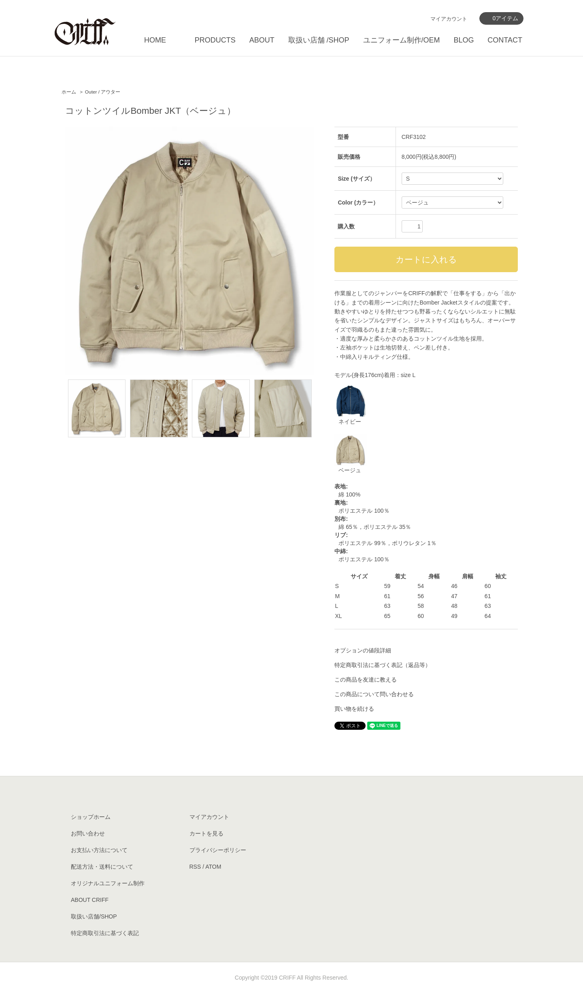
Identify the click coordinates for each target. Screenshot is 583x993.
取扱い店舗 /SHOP (318, 40)
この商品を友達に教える (365, 679)
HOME (155, 40)
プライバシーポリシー (217, 850)
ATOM (213, 866)
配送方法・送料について (102, 866)
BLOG (463, 40)
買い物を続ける (354, 708)
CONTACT (504, 40)
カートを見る (206, 833)
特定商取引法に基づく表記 (105, 933)
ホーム (69, 92)
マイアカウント (448, 19)
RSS (195, 866)
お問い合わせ (88, 833)
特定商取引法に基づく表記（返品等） (382, 665)
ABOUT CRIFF (90, 900)
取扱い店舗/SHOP (94, 916)
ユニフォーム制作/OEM (401, 40)
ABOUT (261, 40)
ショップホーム (91, 817)
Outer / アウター (102, 92)
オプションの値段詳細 (362, 650)
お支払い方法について (99, 850)
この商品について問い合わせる (374, 694)
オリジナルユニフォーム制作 (108, 883)
